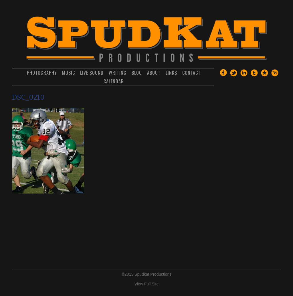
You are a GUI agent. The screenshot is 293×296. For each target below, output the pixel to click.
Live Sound (92, 72)
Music (68, 72)
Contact (191, 72)
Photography (42, 72)
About (154, 72)
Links (171, 72)
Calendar (114, 81)
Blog (137, 72)
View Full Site (146, 284)
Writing (117, 72)
